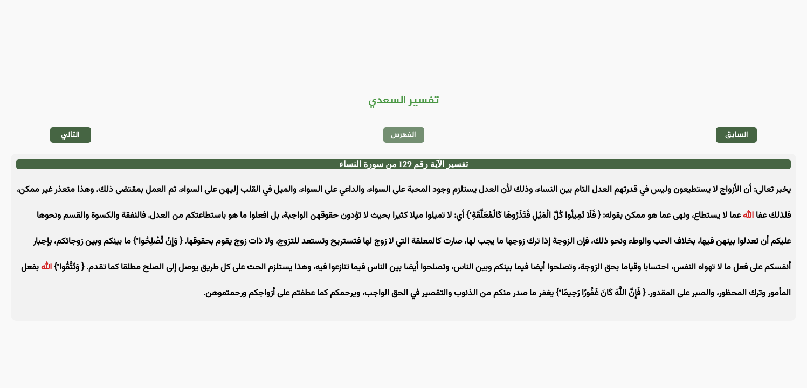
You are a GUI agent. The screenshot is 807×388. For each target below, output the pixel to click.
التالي (70, 135)
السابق (736, 135)
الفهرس (403, 135)
